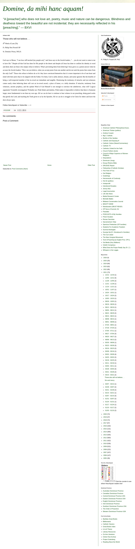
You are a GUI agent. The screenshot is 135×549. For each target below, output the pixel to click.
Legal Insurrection (109, 191)
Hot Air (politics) (108, 181)
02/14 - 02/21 (110, 393)
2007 (105, 452)
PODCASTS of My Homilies (112, 214)
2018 (105, 420)
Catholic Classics (108, 524)
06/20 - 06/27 (110, 336)
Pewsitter (106, 211)
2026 (105, 257)
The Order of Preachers (111, 509)
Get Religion (107, 173)
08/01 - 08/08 (110, 322)
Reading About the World (111, 542)
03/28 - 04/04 (110, 369)
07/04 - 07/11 (110, 331)
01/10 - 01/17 (110, 407)
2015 (105, 429)
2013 (105, 435)
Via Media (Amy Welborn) (111, 242)
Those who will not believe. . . (115, 377)
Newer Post (7, 165)
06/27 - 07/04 (110, 333)
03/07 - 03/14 (110, 384)
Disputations (107, 158)
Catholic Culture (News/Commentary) (115, 143)
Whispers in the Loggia (110, 250)
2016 (105, 426)
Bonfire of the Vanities (110, 138)
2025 (105, 260)
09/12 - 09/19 (110, 307)
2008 (105, 449)
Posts (105, 96)
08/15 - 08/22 (110, 316)
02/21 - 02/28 (110, 390)
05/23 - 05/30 (110, 345)
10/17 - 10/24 (110, 295)
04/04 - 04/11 (110, 366)
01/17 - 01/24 (110, 404)
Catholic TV (107, 146)
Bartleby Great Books (110, 519)
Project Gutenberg (109, 539)
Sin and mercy (109, 380)
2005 (105, 458)
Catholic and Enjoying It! (111, 141)
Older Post (91, 165)
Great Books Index (109, 526)
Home (49, 165)
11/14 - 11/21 (110, 286)
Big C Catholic (107, 135)
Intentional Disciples (109, 186)
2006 (105, 455)
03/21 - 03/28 (110, 372)
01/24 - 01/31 (110, 401)
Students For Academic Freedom (114, 227)
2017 (105, 423)
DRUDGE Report (108, 165)
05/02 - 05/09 (110, 354)
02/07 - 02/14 (110, 396)
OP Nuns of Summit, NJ (111, 209)
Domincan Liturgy (109, 160)
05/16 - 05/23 (110, 348)
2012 (105, 437)
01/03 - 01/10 (110, 410)
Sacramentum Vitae (109, 222)
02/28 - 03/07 (110, 387)
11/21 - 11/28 (110, 284)
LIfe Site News (108, 194)
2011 (105, 440)
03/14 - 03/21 (110, 375)
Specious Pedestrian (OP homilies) (114, 224)
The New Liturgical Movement (113, 237)
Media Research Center (111, 196)
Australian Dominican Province (113, 491)
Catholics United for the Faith (112, 148)
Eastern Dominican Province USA (114, 498)
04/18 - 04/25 (110, 360)
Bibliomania (107, 521)
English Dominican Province (112, 501)
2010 (105, 443)
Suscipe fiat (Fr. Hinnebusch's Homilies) (116, 232)
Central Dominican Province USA (114, 496)
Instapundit (106, 183)
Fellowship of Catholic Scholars (113, 168)
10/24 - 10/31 (110, 292)
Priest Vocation (108, 217)
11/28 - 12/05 (110, 281)
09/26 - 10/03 (110, 301)
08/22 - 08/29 (110, 313)
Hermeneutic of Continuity (111, 178)
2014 (105, 432)
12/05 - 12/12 (110, 278)
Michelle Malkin (108, 199)
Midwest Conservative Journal (113, 201)
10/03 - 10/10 (110, 298)
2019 (105, 417)
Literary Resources (109, 532)
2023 (105, 266)
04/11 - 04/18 (110, 363)
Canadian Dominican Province (113, 493)
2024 (105, 263)
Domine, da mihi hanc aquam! (43, 8)
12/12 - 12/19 (110, 275)
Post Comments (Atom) (20, 169)
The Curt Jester (108, 235)
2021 (105, 272)
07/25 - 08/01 (110, 325)
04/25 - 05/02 (110, 357)
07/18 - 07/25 (110, 328)
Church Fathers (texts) (110, 151)
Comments (106, 99)
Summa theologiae (109, 229)
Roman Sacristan (109, 219)
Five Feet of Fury (108, 170)
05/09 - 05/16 (110, 351)
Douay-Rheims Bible (110, 163)
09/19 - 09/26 (110, 304)
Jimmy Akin (107, 188)
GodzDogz (106, 176)
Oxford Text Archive (109, 537)
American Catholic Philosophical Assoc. (116, 128)
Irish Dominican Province (111, 504)
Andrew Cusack (108, 133)
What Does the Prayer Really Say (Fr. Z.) (116, 247)
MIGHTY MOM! (108, 204)
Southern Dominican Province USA (114, 506)
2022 (105, 269)
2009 (105, 446)
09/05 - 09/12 (110, 310)
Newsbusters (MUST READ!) (112, 206)
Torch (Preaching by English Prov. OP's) (116, 240)
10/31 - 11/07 (110, 289)
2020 (105, 414)
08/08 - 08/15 (110, 319)
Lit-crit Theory (107, 529)
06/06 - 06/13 (110, 339)
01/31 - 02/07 (110, 398)
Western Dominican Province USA (114, 511)
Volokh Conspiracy (109, 245)
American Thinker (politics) (112, 130)
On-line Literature (109, 534)
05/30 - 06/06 (110, 342)
